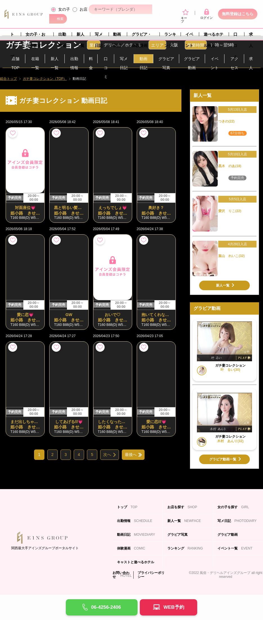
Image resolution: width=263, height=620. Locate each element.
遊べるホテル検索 (213, 36)
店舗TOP (15, 59)
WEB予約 (173, 607)
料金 (91, 59)
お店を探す (182, 507)
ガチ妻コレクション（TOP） (45, 79)
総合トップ (8, 79)
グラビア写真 (166, 59)
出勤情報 (62, 36)
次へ (107, 454)
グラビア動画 (192, 59)
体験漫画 (131, 548)
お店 (83, 9)
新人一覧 (80, 36)
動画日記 (117, 36)
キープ (185, 16)
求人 (251, 36)
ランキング (170, 36)
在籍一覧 (35, 59)
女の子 (64, 9)
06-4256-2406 (106, 607)
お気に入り (12, 133)
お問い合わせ (121, 575)
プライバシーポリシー (151, 575)
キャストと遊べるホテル (135, 564)
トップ (12, 36)
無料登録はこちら (237, 14)
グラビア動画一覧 (222, 459)
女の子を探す (233, 507)
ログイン (206, 14)
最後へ (131, 454)
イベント (189, 36)
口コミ (235, 36)
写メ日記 (99, 36)
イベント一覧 (234, 548)
